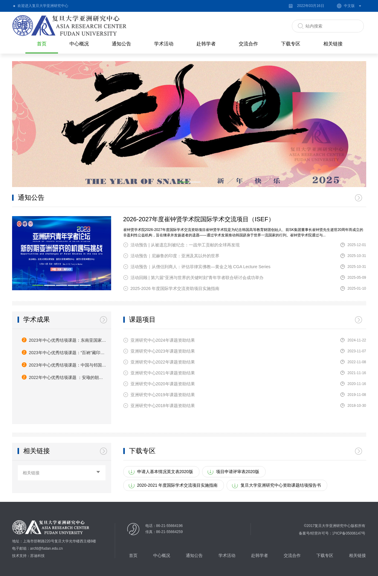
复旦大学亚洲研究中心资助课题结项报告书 (281, 485)
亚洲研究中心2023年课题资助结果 (163, 351)
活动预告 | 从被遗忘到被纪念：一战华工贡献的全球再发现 (185, 244)
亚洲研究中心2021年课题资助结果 (163, 372)
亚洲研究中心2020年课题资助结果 (163, 383)
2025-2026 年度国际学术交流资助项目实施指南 (175, 288)
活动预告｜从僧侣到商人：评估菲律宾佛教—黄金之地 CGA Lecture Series (201, 266)
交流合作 (248, 43)
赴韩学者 (206, 43)
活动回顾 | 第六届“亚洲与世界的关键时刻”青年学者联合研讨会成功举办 (197, 277)
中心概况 (79, 43)
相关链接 (333, 43)
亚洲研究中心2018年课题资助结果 (163, 405)
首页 (42, 43)
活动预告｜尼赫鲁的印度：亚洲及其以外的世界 (175, 255)
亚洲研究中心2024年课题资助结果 (163, 340)
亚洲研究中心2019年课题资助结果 (163, 394)
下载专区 (290, 43)
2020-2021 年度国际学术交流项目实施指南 (177, 485)
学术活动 (163, 43)
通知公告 (121, 43)
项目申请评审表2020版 (237, 471)
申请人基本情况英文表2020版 (165, 471)
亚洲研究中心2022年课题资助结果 (163, 362)
